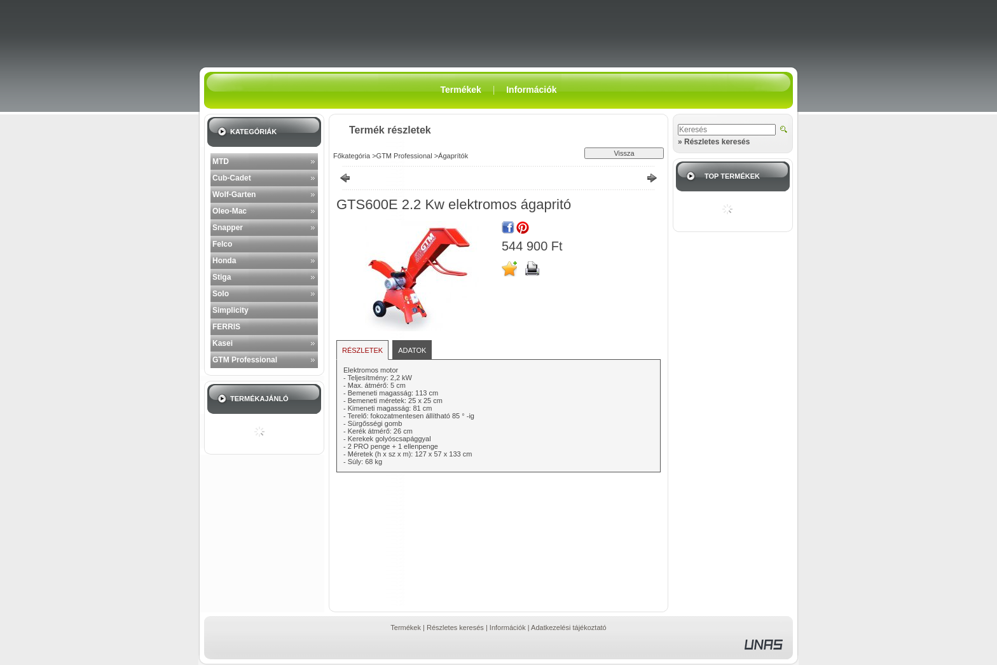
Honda (224, 260)
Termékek (405, 627)
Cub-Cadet (231, 178)
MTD (220, 161)
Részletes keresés (455, 627)
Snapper (227, 227)
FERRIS (226, 326)
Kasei (222, 343)
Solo (220, 293)
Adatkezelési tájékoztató (569, 627)
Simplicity (230, 310)
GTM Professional (244, 359)
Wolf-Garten (234, 194)
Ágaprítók (453, 156)
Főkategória (351, 156)
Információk (508, 627)
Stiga (221, 277)
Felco (222, 244)
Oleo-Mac (229, 211)
